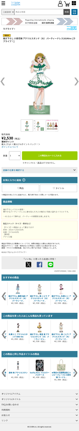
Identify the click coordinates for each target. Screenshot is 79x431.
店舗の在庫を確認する (13, 170)
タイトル (58, 188)
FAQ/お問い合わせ (10, 404)
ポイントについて (10, 146)
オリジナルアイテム (11, 393)
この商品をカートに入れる (50, 155)
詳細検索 (74, 12)
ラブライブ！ (9, 28)
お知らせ (6, 415)
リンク (5, 420)
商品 (20, 188)
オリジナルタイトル (11, 399)
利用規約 (6, 409)
